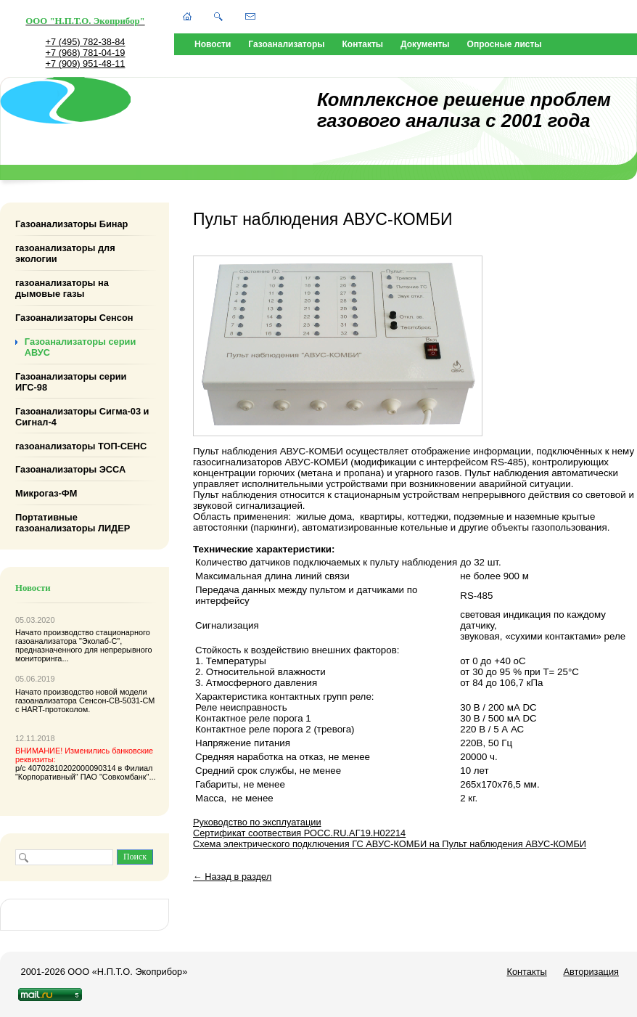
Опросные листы (504, 44)
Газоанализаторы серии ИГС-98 (71, 382)
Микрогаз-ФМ (46, 493)
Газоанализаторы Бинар (71, 223)
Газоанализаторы (286, 44)
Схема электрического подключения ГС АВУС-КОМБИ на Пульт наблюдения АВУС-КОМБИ (389, 843)
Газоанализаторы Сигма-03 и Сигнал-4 (82, 416)
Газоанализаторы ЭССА (70, 469)
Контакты (363, 44)
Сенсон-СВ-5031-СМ (117, 700)
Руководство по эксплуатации (257, 822)
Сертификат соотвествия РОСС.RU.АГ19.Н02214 (299, 833)
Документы (424, 44)
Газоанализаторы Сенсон (74, 317)
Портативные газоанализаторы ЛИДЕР (72, 523)
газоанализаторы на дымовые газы (62, 288)
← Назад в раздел (232, 876)
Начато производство (55, 632)
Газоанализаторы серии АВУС (80, 347)
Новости (212, 44)
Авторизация (591, 971)
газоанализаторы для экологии (65, 253)
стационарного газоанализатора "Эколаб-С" (82, 636)
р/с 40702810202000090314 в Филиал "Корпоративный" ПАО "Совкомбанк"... (85, 763)
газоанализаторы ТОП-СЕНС (81, 445)
